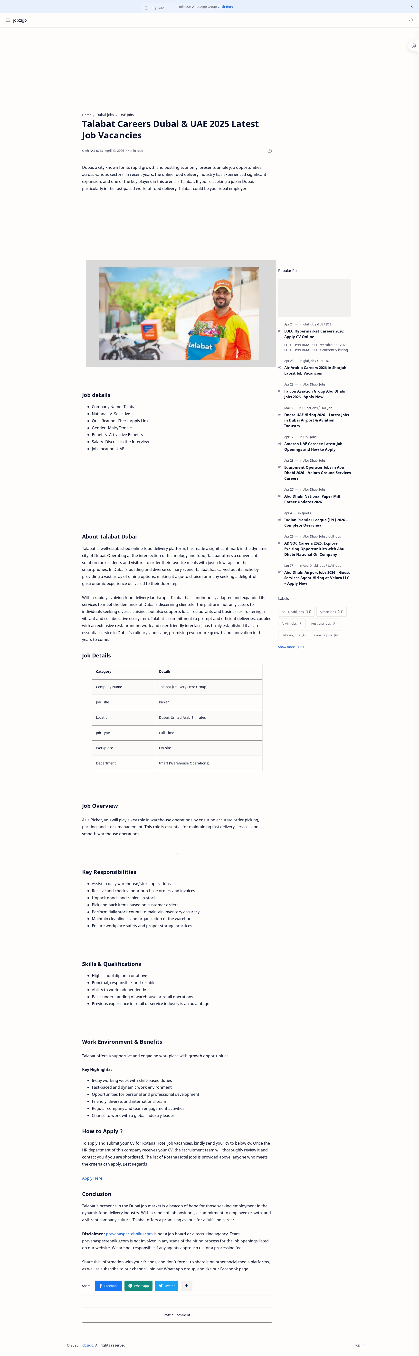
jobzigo (20, 20)
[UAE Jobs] (311, 437)
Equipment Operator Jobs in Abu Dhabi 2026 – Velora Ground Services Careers (319, 473)
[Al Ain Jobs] (294, 624)
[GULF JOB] (326, 325)
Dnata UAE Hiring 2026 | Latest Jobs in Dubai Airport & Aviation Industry (318, 421)
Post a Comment (179, 1315)
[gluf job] (311, 325)
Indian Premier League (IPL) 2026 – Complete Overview (318, 523)
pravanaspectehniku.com (131, 1234)
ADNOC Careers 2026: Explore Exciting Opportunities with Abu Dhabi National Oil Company (316, 549)
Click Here (226, 6)
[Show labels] (294, 647)
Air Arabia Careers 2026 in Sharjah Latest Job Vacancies (317, 371)
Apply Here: (94, 1178)
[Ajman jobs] (333, 612)
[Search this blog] (101, 20)
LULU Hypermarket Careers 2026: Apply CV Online (316, 334)
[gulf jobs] (336, 537)
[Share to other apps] (188, 1286)
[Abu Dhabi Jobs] (316, 385)
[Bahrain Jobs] (295, 635)
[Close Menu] (411, 6)
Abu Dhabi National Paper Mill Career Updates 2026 (314, 499)
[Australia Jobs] (326, 624)
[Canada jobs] (328, 635)
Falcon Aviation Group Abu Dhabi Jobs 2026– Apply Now (316, 394)
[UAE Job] (328, 408)
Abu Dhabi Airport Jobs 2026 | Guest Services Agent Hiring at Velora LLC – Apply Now (319, 578)
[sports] (308, 513)
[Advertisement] (215, 69)
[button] (410, 20)
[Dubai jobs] (313, 408)
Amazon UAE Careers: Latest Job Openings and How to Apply (315, 447)
